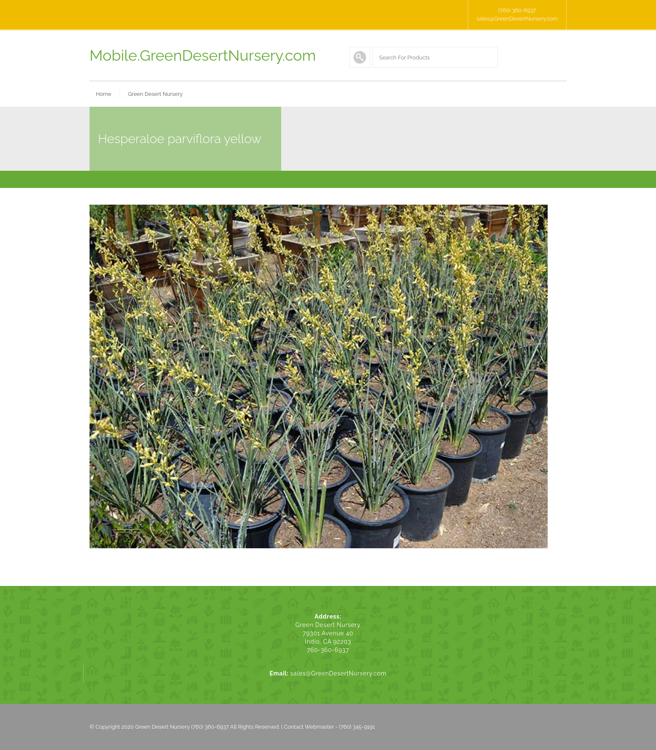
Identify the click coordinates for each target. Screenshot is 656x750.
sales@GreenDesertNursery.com (517, 18)
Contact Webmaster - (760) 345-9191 (329, 727)
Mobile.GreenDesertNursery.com (203, 55)
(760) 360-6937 (517, 10)
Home (103, 94)
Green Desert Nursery (155, 94)
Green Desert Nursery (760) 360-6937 (182, 727)
